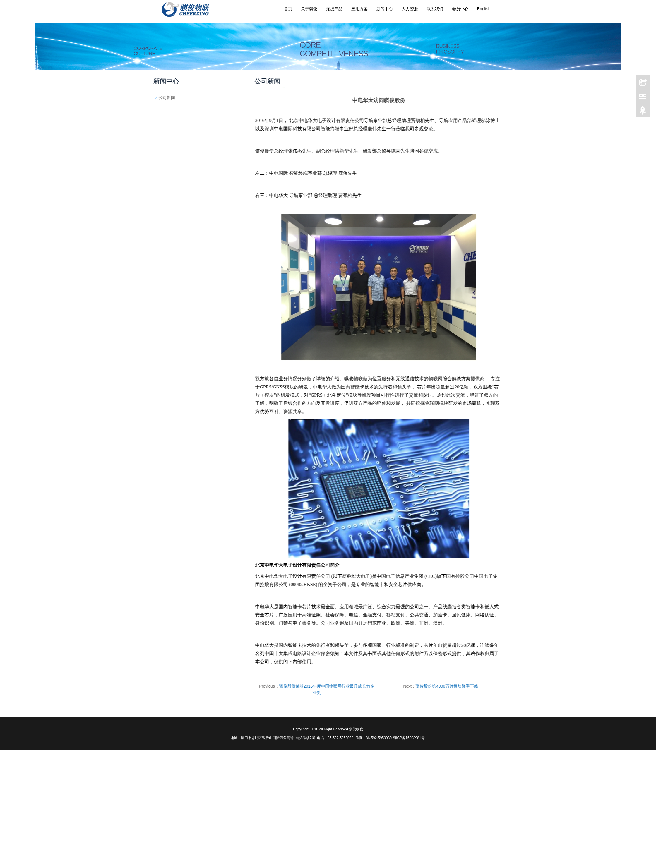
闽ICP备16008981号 (409, 738)
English (484, 8)
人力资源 (410, 8)
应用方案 (359, 8)
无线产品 (334, 8)
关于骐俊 (309, 8)
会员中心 (460, 8)
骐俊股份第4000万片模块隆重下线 (394, 686)
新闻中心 (384, 8)
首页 (288, 8)
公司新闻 (219, 97)
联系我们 (435, 8)
